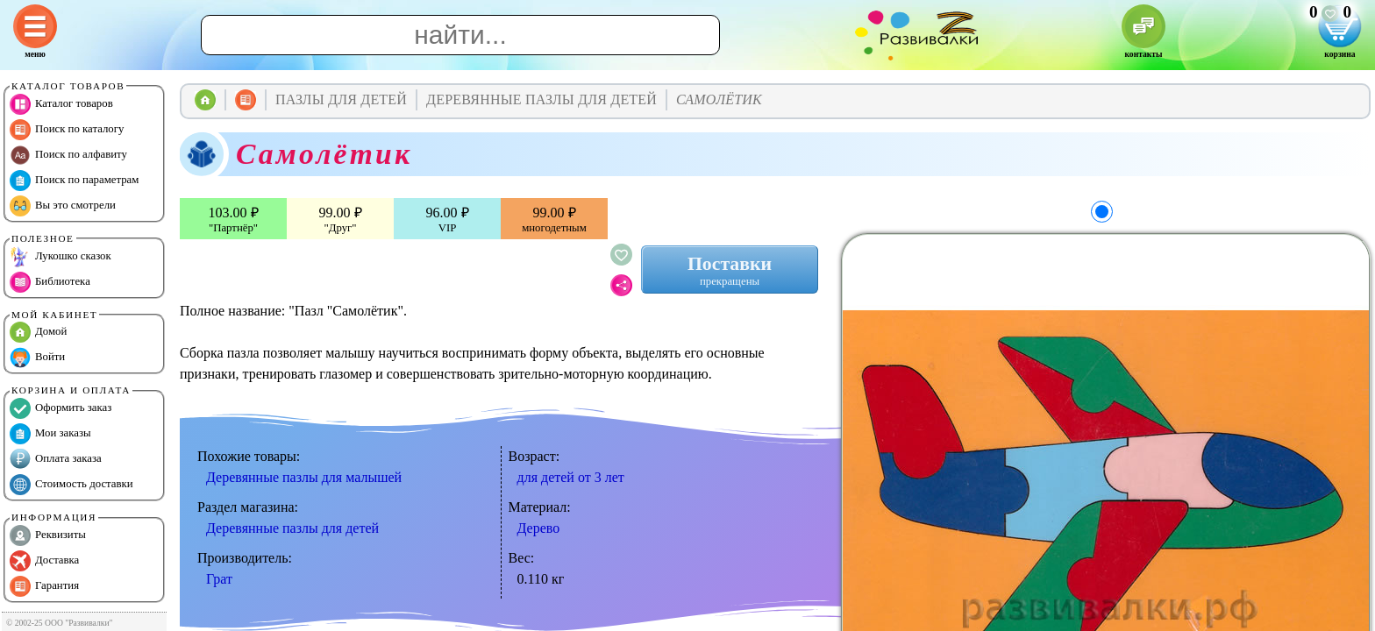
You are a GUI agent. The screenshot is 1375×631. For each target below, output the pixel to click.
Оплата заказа (56, 459)
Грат (219, 578)
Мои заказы (50, 433)
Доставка (44, 560)
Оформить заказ (60, 408)
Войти (37, 357)
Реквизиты (48, 535)
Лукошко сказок (60, 256)
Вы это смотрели (63, 205)
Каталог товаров (61, 104)
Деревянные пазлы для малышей (304, 477)
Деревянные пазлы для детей (292, 528)
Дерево (538, 528)
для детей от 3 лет (570, 477)
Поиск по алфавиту (68, 155)
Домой (38, 332)
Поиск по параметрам (74, 180)
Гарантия (44, 586)
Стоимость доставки (71, 484)
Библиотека (50, 282)
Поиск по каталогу (67, 129)
